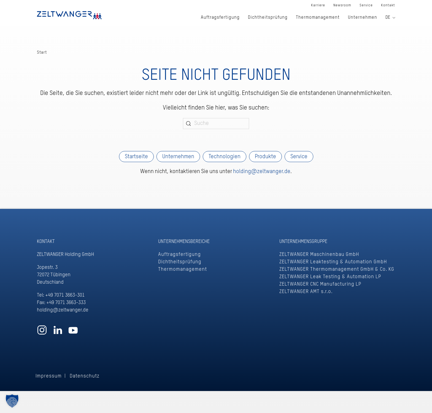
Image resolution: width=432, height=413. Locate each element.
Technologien (225, 157)
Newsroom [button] (342, 5)
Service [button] (366, 5)
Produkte (265, 157)
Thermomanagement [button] (318, 17)
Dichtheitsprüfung (179, 261)
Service (298, 157)
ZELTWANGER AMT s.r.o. (306, 291)
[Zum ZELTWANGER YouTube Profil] (73, 333)
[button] (12, 401)
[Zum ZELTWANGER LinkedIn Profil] (58, 333)
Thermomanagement (182, 269)
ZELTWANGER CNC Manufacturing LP (320, 284)
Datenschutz (84, 376)
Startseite (136, 157)
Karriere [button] (318, 5)
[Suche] (216, 123)
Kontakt (388, 5)
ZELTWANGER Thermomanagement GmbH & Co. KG (336, 269)
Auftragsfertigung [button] (220, 17)
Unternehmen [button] (362, 17)
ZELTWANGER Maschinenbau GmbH (319, 254)
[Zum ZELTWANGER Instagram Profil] (42, 333)
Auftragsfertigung (179, 254)
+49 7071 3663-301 (65, 295)
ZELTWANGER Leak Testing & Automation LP (330, 276)
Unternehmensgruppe (303, 241)
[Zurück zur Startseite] (69, 15)
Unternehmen (178, 157)
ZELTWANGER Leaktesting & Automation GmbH (333, 261)
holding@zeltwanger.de (261, 171)
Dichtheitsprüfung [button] (268, 17)
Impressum (49, 376)
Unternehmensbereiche (184, 241)
